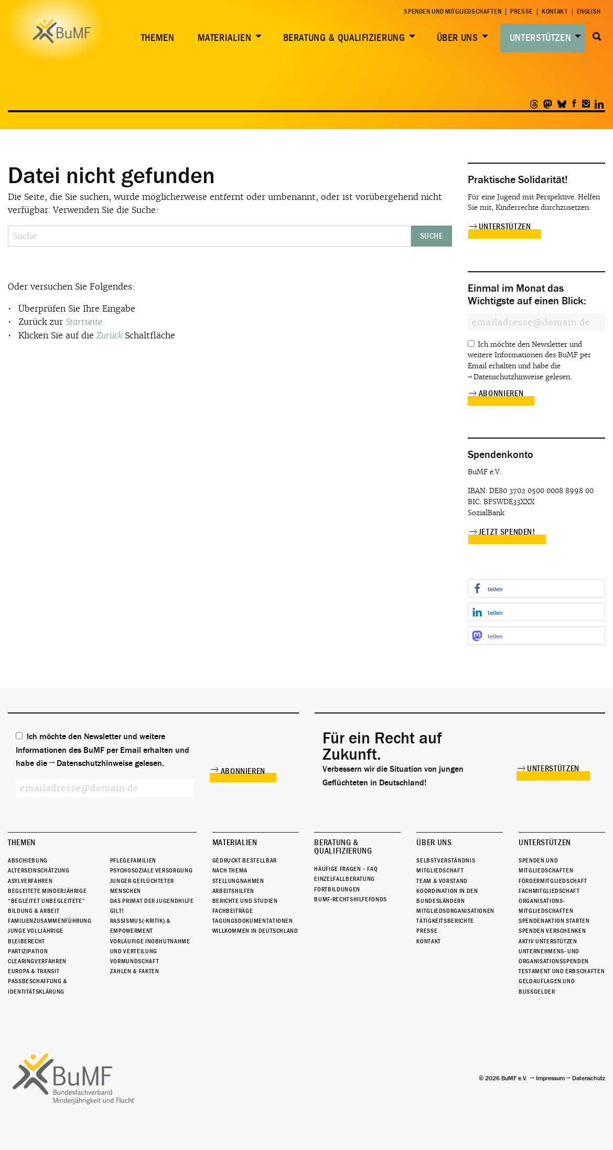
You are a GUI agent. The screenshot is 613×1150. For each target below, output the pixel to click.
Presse (521, 11)
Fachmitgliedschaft (549, 891)
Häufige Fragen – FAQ (346, 868)
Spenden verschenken (552, 931)
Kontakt (554, 11)
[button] (536, 588)
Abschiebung (28, 860)
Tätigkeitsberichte (445, 920)
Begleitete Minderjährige (47, 891)
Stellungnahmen (238, 881)
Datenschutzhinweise (508, 376)
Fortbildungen (337, 889)
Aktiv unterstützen (548, 941)
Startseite (84, 321)
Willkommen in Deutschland (255, 931)
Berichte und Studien (245, 900)
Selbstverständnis (445, 860)
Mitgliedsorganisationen (455, 910)
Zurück (109, 335)
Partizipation (28, 951)
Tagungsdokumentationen (252, 920)
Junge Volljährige (35, 931)
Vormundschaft (134, 961)
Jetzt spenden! (507, 532)
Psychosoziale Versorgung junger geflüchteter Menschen (151, 880)
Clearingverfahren (37, 961)
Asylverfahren (30, 881)
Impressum (550, 1078)
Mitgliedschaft (440, 870)
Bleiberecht (26, 941)
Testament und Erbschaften (562, 971)
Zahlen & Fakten (134, 971)
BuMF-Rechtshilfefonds (350, 899)
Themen (158, 38)
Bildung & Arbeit (33, 910)
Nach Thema (230, 870)
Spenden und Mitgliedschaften (452, 11)
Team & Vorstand (442, 881)
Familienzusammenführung (50, 920)
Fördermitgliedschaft (553, 881)
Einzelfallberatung (344, 878)
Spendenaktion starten (554, 920)
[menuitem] (155, 38)
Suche (597, 36)
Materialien (225, 38)
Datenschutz (588, 1078)
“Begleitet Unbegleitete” (46, 900)
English (589, 11)
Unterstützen (541, 38)
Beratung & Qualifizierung (344, 38)
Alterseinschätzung (39, 870)
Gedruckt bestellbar (244, 860)
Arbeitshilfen (233, 891)
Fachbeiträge (232, 910)
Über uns (457, 38)
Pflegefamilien (133, 860)
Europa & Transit (33, 971)
